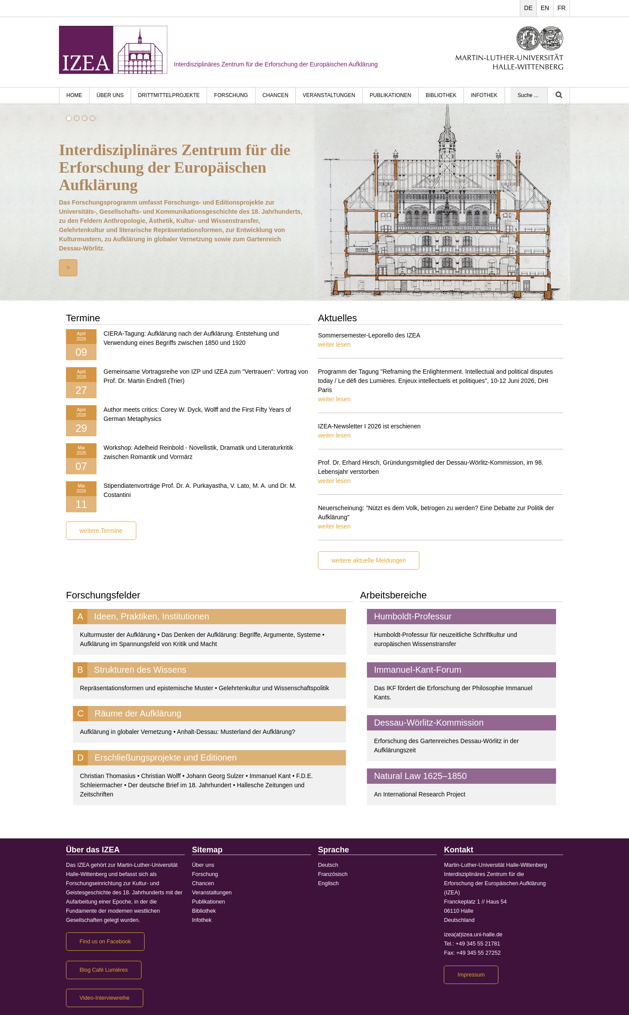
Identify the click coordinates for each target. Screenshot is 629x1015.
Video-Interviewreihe (104, 998)
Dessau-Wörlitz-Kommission (429, 722)
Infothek (484, 95)
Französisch (333, 874)
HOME (74, 95)
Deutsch (328, 865)
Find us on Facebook (105, 942)
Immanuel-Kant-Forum (417, 669)
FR (561, 7)
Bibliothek (440, 95)
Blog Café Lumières (103, 970)
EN (545, 7)
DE (528, 7)
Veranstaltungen (329, 95)
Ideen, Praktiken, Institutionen (151, 616)
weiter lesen (334, 344)
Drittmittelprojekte (169, 95)
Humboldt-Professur (413, 616)
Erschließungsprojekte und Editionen (165, 757)
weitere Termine (101, 530)
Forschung (231, 95)
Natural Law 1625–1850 (420, 776)
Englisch (328, 883)
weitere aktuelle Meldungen (369, 560)
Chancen (275, 95)
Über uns (110, 95)
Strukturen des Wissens (140, 669)
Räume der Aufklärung (137, 713)
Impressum (470, 975)
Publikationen (390, 95)
